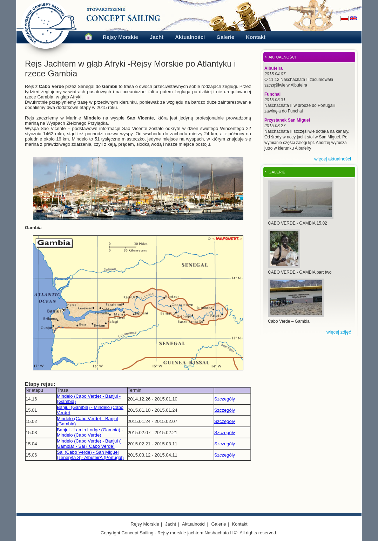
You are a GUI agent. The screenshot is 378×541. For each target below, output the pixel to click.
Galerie (225, 37)
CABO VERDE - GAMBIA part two (299, 272)
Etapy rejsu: (40, 384)
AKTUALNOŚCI (282, 57)
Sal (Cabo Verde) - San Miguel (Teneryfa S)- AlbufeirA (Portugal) (90, 455)
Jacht (156, 37)
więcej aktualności (332, 159)
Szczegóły (224, 399)
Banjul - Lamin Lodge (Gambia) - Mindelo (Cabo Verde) (90, 432)
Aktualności (190, 37)
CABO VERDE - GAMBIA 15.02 (297, 223)
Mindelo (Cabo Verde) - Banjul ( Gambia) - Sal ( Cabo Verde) (89, 443)
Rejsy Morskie (120, 37)
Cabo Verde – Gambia (289, 321)
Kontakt (255, 37)
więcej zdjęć (338, 332)
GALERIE (277, 172)
